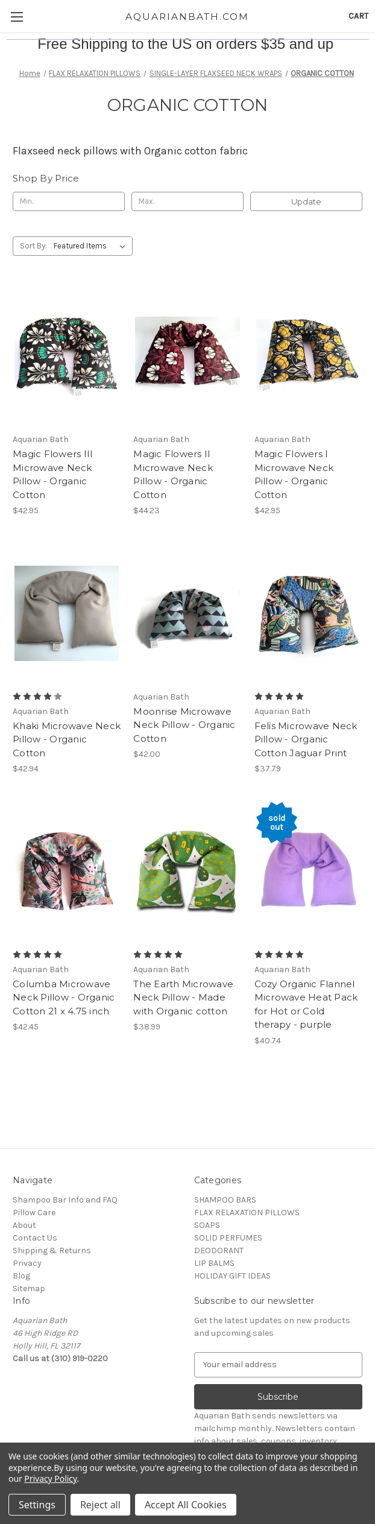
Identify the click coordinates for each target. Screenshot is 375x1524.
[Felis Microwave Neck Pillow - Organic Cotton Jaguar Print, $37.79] (308, 612)
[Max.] (187, 201)
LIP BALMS (214, 1263)
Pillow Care (34, 1212)
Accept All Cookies (186, 1504)
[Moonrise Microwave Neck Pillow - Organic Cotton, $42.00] (187, 612)
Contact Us (35, 1238)
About (24, 1225)
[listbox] (92, 246)
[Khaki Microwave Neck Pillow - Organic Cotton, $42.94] (66, 612)
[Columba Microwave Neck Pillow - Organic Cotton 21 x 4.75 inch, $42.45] (66, 871)
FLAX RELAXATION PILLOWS (247, 1212)
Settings (37, 1504)
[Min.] (69, 201)
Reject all (100, 1504)
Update (306, 201)
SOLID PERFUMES (228, 1238)
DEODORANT (219, 1250)
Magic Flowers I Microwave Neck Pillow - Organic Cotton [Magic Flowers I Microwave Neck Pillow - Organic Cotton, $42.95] (294, 474)
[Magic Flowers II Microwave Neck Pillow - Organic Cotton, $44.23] (187, 356)
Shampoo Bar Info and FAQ (65, 1200)
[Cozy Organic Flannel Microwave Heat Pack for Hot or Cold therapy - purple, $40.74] (308, 871)
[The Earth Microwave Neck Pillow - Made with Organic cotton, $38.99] (187, 871)
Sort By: (33, 245)
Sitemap (29, 1288)
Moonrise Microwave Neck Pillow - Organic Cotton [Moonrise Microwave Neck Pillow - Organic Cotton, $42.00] (184, 725)
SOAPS (207, 1225)
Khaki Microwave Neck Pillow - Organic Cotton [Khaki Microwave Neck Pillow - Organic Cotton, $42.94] (67, 739)
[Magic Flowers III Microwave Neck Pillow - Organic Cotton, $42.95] (66, 356)
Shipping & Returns (52, 1250)
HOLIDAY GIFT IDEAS (232, 1276)
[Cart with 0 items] (358, 16)
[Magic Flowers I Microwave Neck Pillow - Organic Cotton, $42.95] (308, 356)
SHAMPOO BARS (225, 1200)
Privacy (27, 1263)
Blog (21, 1276)
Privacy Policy (50, 1478)
